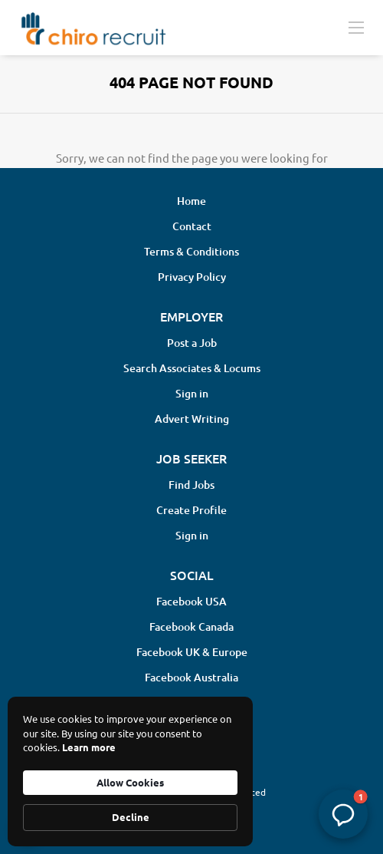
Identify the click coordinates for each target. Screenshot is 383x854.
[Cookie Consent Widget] (130, 771)
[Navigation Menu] (356, 26)
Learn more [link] (89, 746)
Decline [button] (130, 816)
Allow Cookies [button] (130, 782)
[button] (343, 814)
